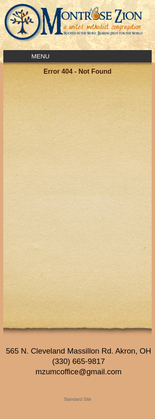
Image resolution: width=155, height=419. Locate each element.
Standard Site (77, 399)
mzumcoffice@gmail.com (79, 371)
